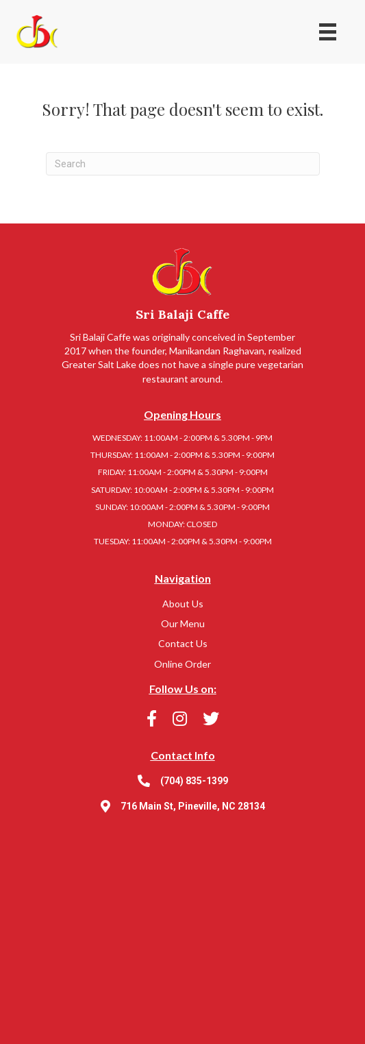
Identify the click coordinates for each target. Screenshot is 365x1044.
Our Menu (183, 623)
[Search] (183, 163)
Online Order (182, 664)
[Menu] (327, 32)
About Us (182, 603)
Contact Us (182, 643)
